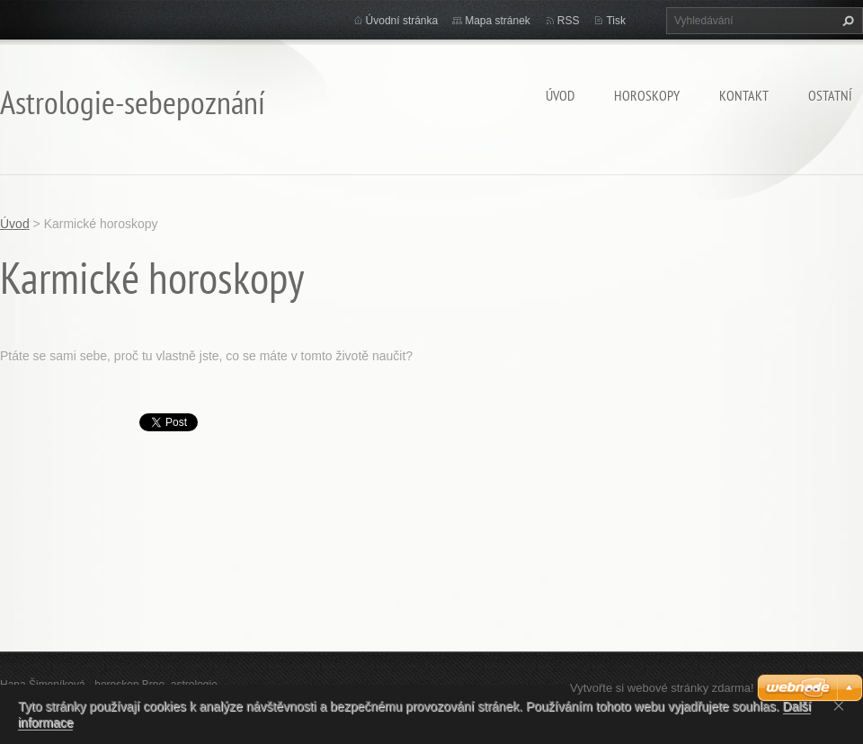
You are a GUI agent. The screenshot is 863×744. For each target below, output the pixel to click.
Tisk (616, 20)
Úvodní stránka (402, 20)
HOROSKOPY (647, 95)
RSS (568, 20)
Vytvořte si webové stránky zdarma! (662, 688)
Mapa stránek (497, 20)
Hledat (845, 20)
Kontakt (744, 95)
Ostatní (830, 95)
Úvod (560, 95)
